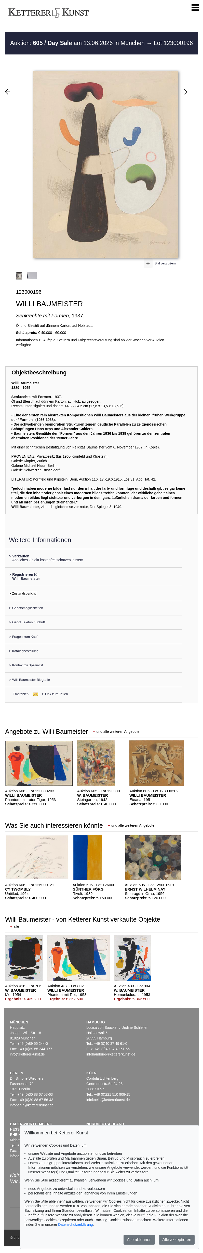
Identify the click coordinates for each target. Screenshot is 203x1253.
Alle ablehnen (139, 1239)
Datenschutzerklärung (75, 1224)
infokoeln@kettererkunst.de (108, 1100)
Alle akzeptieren (176, 1239)
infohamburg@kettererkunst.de (110, 1054)
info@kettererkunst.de (27, 1054)
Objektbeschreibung (38, 372)
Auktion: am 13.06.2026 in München (78, 43)
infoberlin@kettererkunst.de (31, 1105)
